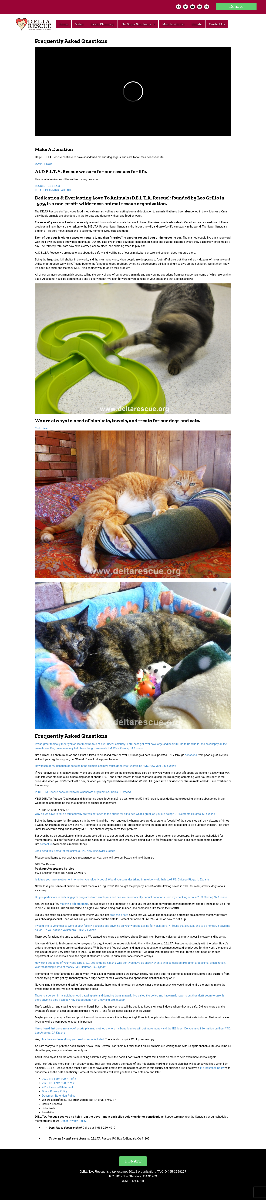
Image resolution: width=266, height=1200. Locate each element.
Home (63, 24)
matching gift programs (74, 904)
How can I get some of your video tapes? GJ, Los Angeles (70, 962)
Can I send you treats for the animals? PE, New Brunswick (70, 851)
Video (79, 24)
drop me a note (119, 915)
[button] (236, 6)
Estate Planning (102, 24)
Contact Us (217, 24)
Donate (196, 24)
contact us (46, 844)
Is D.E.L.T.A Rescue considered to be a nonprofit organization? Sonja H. (78, 792)
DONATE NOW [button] (43, 163)
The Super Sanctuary (138, 24)
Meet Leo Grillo (173, 24)
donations (191, 755)
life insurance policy (212, 1068)
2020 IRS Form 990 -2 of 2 (58, 1083)
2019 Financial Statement (57, 1087)
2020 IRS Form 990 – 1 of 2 (59, 1078)
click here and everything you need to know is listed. (73, 1039)
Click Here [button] (41, 428)
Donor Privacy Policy (55, 1091)
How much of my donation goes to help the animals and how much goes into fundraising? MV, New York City (100, 766)
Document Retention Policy (58, 1095)
